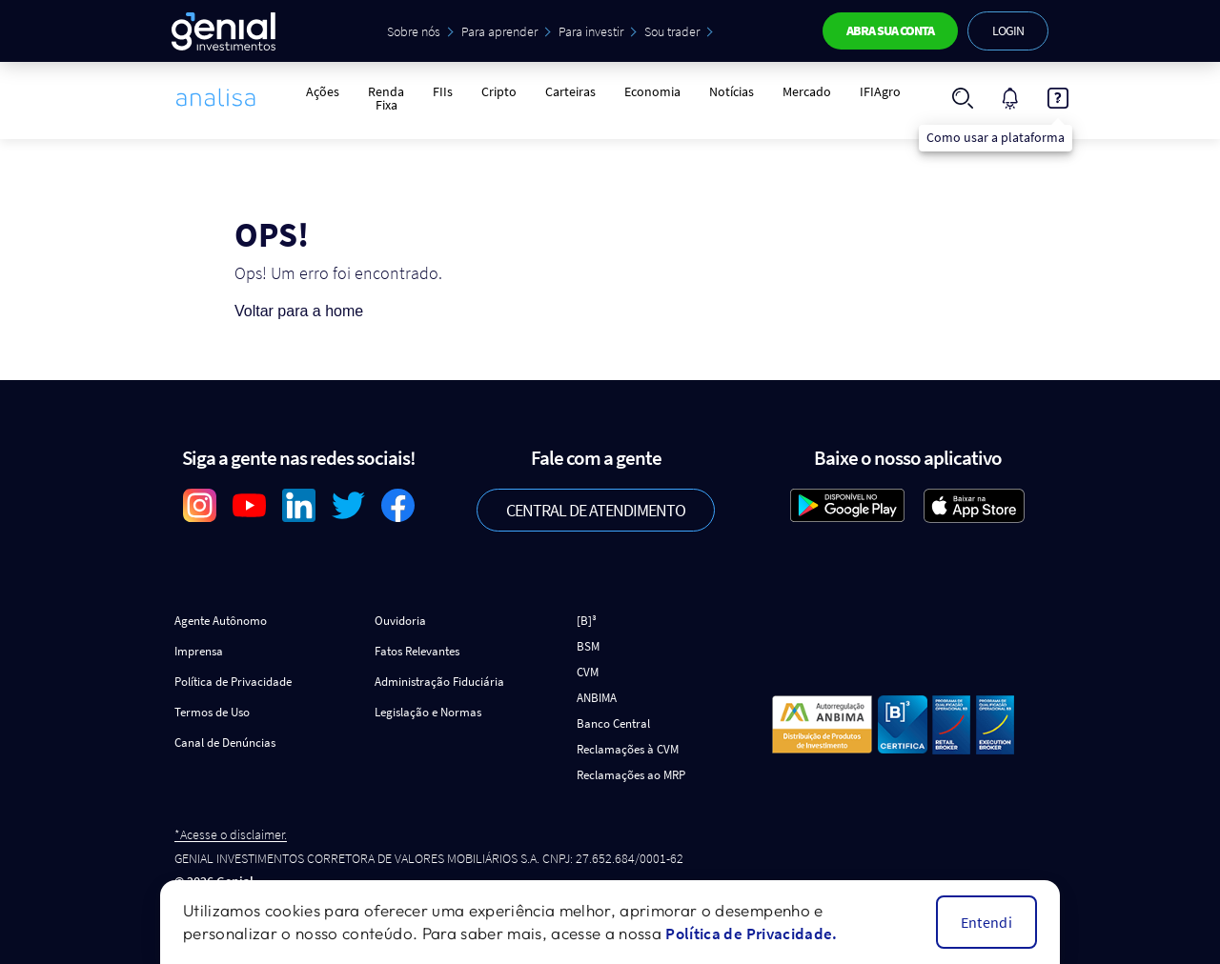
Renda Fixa (386, 98)
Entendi (986, 922)
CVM (588, 672)
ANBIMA (597, 698)
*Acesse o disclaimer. (230, 835)
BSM (588, 646)
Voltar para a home (298, 311)
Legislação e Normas (428, 712)
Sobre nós (413, 31)
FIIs (443, 91)
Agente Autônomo (220, 621)
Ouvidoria (400, 621)
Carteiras (570, 91)
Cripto (499, 91)
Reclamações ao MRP (631, 775)
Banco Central (613, 723)
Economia (652, 91)
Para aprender (499, 31)
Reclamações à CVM (628, 749)
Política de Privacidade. (751, 933)
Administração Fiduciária (439, 681)
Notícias (731, 91)
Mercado (807, 91)
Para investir (591, 31)
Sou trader (672, 31)
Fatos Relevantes (417, 651)
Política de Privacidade (233, 681)
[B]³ (587, 621)
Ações (322, 91)
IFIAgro (880, 91)
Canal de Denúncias (224, 742)
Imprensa (198, 651)
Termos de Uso (212, 712)
